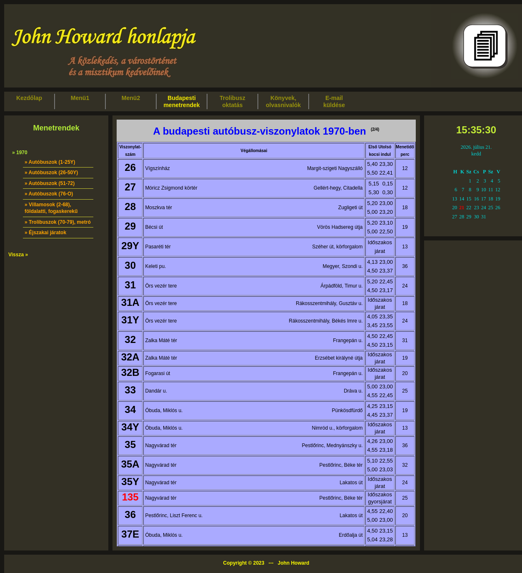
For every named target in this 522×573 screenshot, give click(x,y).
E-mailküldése (334, 101)
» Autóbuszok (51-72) (50, 183)
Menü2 (131, 101)
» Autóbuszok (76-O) (49, 194)
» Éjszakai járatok (45, 232)
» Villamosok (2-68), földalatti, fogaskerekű (51, 208)
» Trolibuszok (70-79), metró (58, 222)
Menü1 (80, 101)
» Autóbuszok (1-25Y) (50, 162)
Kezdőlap (29, 101)
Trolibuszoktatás (232, 101)
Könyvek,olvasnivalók (283, 101)
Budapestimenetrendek (181, 101)
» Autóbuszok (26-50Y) (51, 172)
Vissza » (18, 255)
